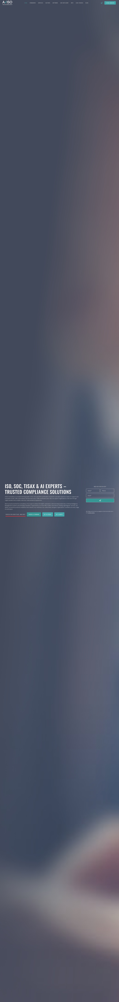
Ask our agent (64, 3)
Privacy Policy (44, 999)
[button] (33, 3)
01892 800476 (110, 3)
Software (55, 3)
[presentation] (98, 507)
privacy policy (91, 513)
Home (25, 3)
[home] (6, 3)
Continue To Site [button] (93, 998)
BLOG (87, 3)
